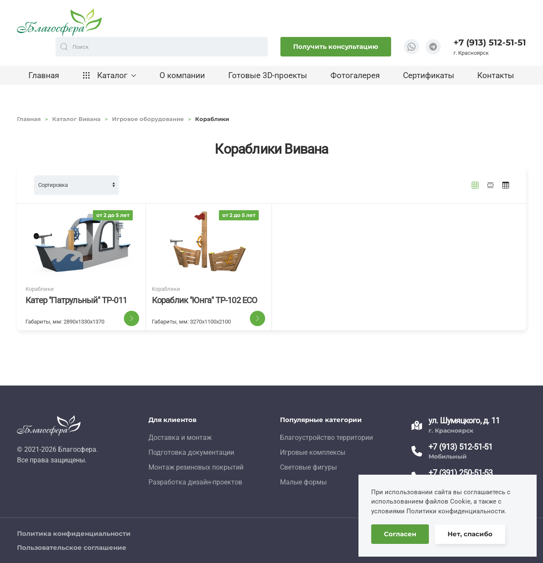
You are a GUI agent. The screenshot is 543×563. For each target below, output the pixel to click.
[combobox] (162, 46)
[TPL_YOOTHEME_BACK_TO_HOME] (59, 22)
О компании (182, 75)
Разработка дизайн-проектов (195, 482)
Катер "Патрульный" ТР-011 (76, 300)
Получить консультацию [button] (335, 46)
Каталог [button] (109, 75)
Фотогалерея (355, 75)
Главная (43, 75)
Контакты (495, 75)
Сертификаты (428, 75)
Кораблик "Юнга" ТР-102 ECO (205, 300)
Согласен (400, 534)
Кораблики (39, 289)
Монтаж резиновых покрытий (196, 467)
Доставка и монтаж (180, 438)
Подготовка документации (191, 452)
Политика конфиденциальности (74, 533)
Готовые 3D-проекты (267, 75)
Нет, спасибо (470, 534)
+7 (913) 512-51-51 (489, 42)
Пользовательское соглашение (71, 547)
